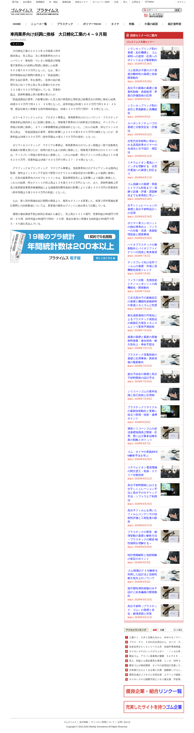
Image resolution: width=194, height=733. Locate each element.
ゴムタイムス (70, 722)
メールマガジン (153, 15)
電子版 (15, 2)
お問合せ (136, 2)
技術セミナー (81, 2)
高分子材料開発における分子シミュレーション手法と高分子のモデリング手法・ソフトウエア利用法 (142, 493)
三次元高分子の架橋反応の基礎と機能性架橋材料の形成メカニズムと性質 (142, 301)
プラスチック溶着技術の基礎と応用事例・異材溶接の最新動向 (142, 358)
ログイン (181, 2)
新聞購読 (40, 2)
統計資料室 (174, 23)
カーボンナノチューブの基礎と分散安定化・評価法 (142, 127)
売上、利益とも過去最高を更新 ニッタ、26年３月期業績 (159, 660)
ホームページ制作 (101, 2)
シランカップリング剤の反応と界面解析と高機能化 (142, 109)
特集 (131, 23)
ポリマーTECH (92, 23)
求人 (125, 2)
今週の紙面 (151, 23)
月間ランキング (162, 630)
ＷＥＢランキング (177, 630)
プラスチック (65, 23)
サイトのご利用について (103, 722)
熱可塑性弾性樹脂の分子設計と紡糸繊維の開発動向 (142, 592)
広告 (116, 2)
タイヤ (115, 23)
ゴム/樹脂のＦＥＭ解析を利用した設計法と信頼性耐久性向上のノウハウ (143, 574)
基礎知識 (66, 2)
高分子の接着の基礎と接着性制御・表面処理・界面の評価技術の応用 (142, 91)
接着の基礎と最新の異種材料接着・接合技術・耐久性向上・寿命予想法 (142, 340)
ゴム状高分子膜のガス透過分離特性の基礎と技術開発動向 (142, 74)
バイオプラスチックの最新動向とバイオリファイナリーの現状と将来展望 (142, 248)
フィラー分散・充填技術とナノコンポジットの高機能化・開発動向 (142, 284)
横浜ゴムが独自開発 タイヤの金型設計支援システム (157, 665)
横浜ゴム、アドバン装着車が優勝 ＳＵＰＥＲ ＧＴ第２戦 (160, 656)
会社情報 (83, 722)
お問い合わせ (124, 722)
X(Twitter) (149, 2)
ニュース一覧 (39, 23)
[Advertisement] (92, 71)
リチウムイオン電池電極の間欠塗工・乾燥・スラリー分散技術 (142, 471)
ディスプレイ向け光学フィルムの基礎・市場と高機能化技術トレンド (142, 266)
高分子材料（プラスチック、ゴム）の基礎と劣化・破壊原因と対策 (142, 610)
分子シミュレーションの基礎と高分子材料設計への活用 (142, 209)
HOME (17, 23)
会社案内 (27, 2)
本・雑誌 (53, 2)
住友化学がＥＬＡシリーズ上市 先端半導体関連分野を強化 (160, 646)
